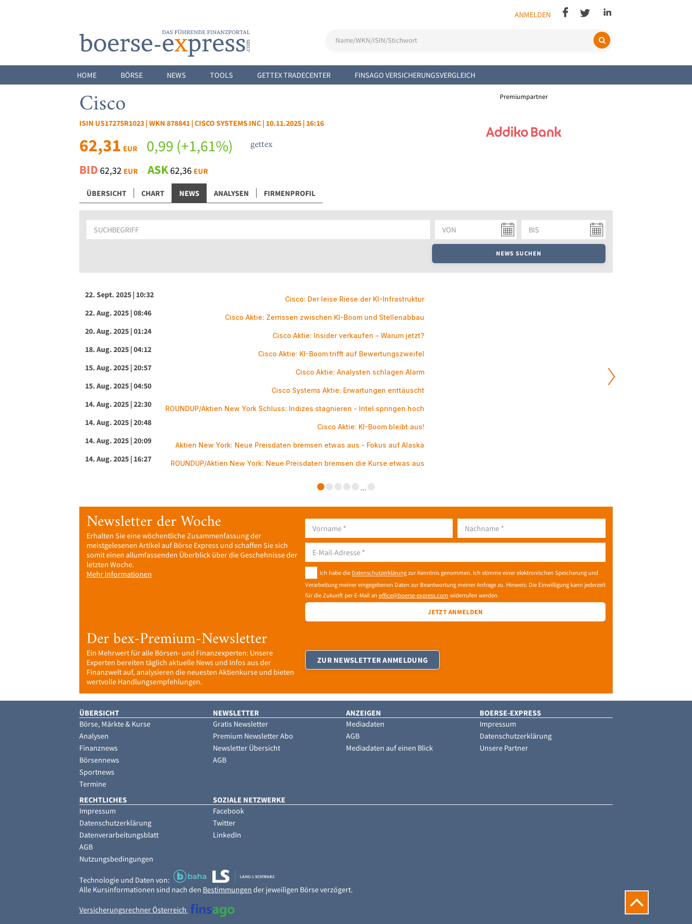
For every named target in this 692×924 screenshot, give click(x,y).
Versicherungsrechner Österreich (157, 909)
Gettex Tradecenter (294, 75)
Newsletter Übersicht (246, 748)
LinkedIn (227, 834)
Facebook (228, 810)
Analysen (231, 193)
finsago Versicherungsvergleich (415, 75)
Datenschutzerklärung (379, 573)
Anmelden (533, 14)
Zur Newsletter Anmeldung (372, 660)
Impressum (498, 724)
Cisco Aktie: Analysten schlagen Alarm (360, 372)
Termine (92, 784)
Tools (221, 75)
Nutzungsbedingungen (116, 858)
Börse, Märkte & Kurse (114, 724)
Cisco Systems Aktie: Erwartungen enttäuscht (348, 390)
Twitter (224, 822)
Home (87, 75)
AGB (219, 760)
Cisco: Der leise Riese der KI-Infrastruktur (354, 299)
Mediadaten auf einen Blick (389, 748)
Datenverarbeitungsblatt (119, 834)
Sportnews (96, 772)
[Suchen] (601, 40)
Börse (132, 75)
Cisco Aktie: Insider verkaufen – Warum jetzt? (348, 335)
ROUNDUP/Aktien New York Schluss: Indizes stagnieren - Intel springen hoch (294, 408)
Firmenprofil (289, 193)
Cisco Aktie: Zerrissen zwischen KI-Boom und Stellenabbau (324, 317)
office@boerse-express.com (413, 595)
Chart (152, 193)
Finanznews (98, 748)
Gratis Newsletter (240, 724)
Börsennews (99, 760)
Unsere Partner (504, 748)
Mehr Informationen (119, 574)
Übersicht (106, 193)
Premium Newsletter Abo (253, 736)
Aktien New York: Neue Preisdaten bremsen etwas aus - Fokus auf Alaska (299, 445)
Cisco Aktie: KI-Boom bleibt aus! (370, 427)
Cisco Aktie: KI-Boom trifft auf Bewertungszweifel (341, 354)
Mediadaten (365, 724)
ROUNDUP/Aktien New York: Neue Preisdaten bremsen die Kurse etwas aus (297, 463)
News (176, 75)
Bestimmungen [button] (227, 889)
